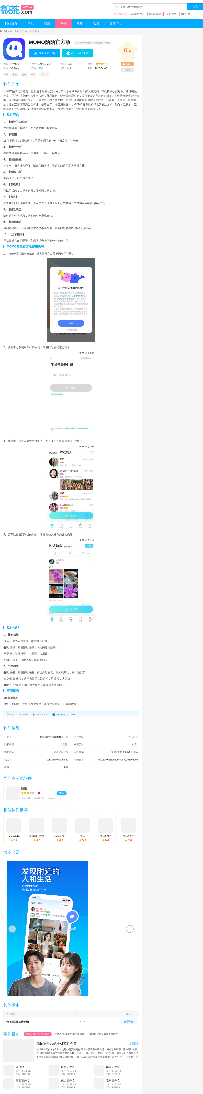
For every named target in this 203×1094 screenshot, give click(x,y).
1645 (128, 70)
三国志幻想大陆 (136, 14)
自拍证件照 (68, 1067)
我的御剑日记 (155, 14)
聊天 (33, 74)
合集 (96, 23)
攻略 (80, 23)
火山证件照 (68, 1080)
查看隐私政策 (61, 752)
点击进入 (133, 736)
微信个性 (116, 23)
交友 (24, 74)
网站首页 (11, 23)
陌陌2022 (105, 836)
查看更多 (134, 1043)
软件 (63, 23)
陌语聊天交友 (36, 836)
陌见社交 (59, 836)
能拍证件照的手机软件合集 (56, 1043)
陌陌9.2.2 (128, 836)
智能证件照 (22, 1080)
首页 (17, 31)
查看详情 (128, 1021)
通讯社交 (44, 74)
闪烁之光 (171, 14)
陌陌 (24, 788)
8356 (128, 64)
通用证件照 (113, 1080)
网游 (47, 23)
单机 (31, 23)
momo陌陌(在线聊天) (17, 1021)
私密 (15, 74)
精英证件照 (113, 1067)
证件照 (20, 1067)
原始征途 (185, 14)
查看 (41, 68)
